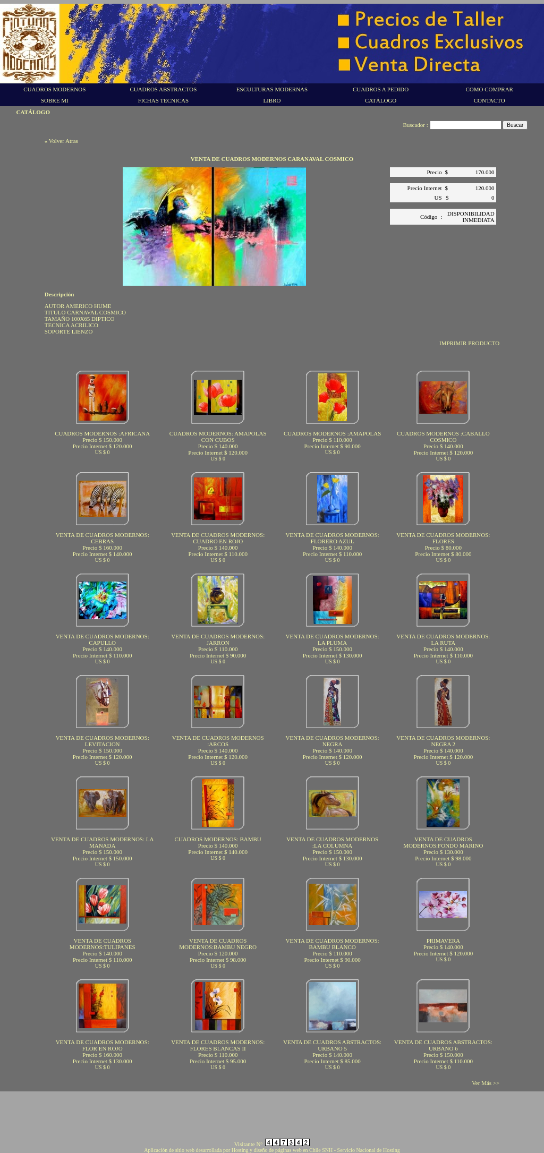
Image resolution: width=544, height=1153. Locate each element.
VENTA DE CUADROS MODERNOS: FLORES (443, 538)
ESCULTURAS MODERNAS (272, 89)
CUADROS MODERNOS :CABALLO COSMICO (443, 436)
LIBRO (271, 100)
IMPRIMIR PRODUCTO (469, 343)
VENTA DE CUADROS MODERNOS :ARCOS (218, 740)
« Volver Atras (61, 141)
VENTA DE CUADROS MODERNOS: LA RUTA (443, 639)
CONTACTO (489, 100)
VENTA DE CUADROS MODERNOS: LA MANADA (102, 842)
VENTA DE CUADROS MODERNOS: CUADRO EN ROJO (218, 538)
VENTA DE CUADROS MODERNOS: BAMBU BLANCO (332, 943)
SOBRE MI (55, 100)
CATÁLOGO (380, 100)
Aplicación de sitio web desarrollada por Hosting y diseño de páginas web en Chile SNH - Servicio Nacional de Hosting (272, 1150)
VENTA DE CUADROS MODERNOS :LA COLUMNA (332, 842)
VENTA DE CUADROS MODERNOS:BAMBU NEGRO (218, 943)
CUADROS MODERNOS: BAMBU (218, 839)
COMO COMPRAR (489, 89)
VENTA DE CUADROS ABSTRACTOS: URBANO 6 (443, 1045)
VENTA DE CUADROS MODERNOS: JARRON (218, 639)
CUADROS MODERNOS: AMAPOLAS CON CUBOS (218, 436)
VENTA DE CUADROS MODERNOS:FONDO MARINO (443, 842)
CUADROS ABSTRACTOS (163, 89)
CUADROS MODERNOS (54, 89)
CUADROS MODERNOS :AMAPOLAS (332, 433)
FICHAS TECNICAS (163, 100)
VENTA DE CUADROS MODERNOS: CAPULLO (102, 639)
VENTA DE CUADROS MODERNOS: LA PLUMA (332, 639)
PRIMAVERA (443, 940)
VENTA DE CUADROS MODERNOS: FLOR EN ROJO (102, 1045)
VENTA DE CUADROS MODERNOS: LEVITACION (102, 740)
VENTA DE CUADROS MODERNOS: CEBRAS (102, 538)
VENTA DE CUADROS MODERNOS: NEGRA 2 (443, 740)
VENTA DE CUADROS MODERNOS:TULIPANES (102, 943)
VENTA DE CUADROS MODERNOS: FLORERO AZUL (332, 538)
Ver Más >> (485, 1083)
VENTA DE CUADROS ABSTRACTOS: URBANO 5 (332, 1045)
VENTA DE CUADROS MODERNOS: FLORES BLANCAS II (218, 1045)
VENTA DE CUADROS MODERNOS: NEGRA (332, 740)
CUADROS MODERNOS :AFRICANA (102, 433)
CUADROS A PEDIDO (381, 89)
